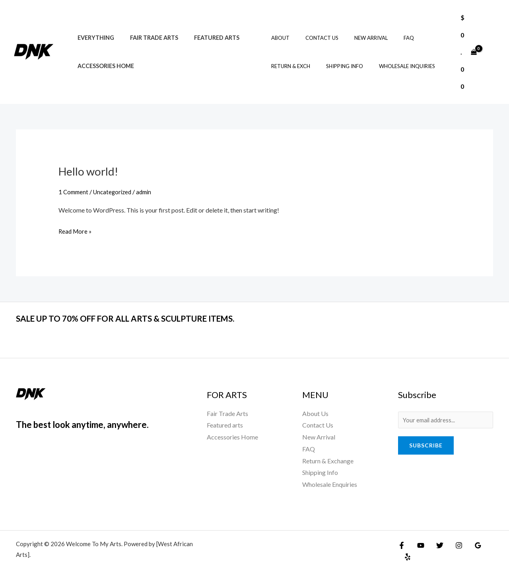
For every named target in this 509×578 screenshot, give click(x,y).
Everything (93, 37)
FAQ (390, 38)
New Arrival (358, 38)
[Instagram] (453, 545)
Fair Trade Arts (147, 37)
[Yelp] (487, 545)
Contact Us (314, 38)
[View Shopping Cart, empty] (468, 52)
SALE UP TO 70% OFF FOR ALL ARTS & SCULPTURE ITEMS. (155, 317)
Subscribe (426, 446)
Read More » (75, 230)
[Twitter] (435, 545)
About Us (315, 413)
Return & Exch (288, 66)
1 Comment (74, 191)
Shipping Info (337, 66)
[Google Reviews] (470, 545)
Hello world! (90, 171)
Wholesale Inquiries (394, 66)
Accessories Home (103, 65)
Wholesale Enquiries (329, 484)
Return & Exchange (328, 460)
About (278, 38)
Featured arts (205, 37)
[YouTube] (418, 545)
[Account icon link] (491, 51)
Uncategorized (115, 191)
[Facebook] (401, 545)
